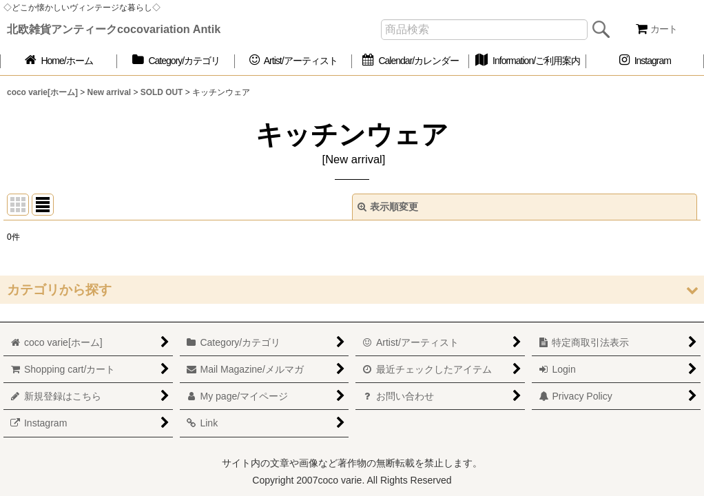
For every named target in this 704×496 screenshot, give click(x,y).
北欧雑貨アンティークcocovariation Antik (113, 29)
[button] (352, 290)
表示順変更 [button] (388, 206)
